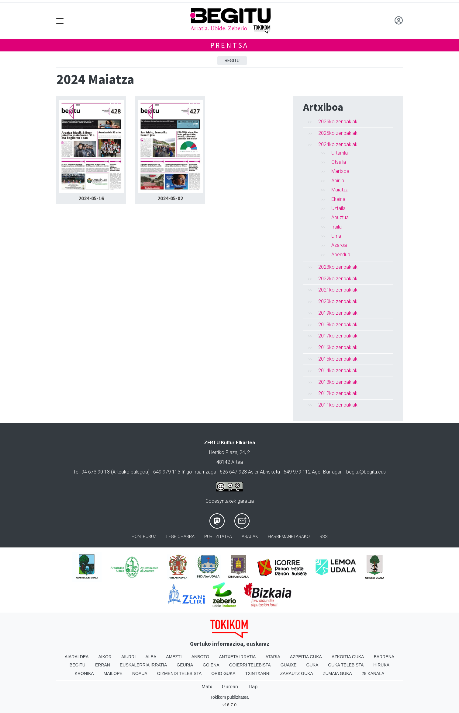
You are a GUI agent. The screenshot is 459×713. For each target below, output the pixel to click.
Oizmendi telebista (179, 673)
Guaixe (289, 664)
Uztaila (338, 208)
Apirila (337, 180)
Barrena (384, 656)
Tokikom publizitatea (229, 697)
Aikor (105, 656)
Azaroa (339, 245)
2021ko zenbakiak (337, 290)
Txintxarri (258, 673)
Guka (312, 664)
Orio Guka (223, 673)
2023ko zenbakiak (337, 267)
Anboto (200, 656)
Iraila (336, 227)
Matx (207, 686)
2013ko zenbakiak (337, 382)
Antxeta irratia (237, 656)
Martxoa (340, 171)
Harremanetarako (289, 536)
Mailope (113, 673)
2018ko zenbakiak (337, 324)
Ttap (252, 686)
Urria (336, 236)
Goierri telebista (250, 664)
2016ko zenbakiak (337, 347)
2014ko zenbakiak (337, 370)
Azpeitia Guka (306, 656)
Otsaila (338, 162)
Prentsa (229, 45)
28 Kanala (373, 673)
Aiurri (128, 656)
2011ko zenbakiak (337, 405)
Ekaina (338, 199)
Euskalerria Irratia (143, 664)
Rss (323, 536)
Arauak (250, 536)
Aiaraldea (77, 656)
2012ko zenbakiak (337, 393)
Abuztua (340, 217)
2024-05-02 (170, 198)
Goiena (211, 664)
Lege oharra (180, 536)
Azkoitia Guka (348, 656)
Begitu (232, 60)
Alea (150, 656)
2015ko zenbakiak (337, 359)
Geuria (185, 664)
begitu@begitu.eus (366, 472)
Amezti (173, 656)
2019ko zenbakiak (337, 313)
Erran (102, 664)
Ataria (272, 656)
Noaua (139, 673)
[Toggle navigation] (60, 21)
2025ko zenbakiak (337, 133)
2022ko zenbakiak (337, 278)
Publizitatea (218, 536)
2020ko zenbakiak (337, 301)
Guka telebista (346, 664)
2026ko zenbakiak (337, 121)
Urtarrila (339, 153)
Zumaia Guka (337, 673)
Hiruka (381, 664)
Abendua (340, 254)
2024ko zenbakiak (337, 144)
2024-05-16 (91, 198)
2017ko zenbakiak (337, 336)
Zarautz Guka (296, 673)
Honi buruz (144, 536)
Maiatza (339, 190)
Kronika (84, 673)
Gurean (230, 686)
